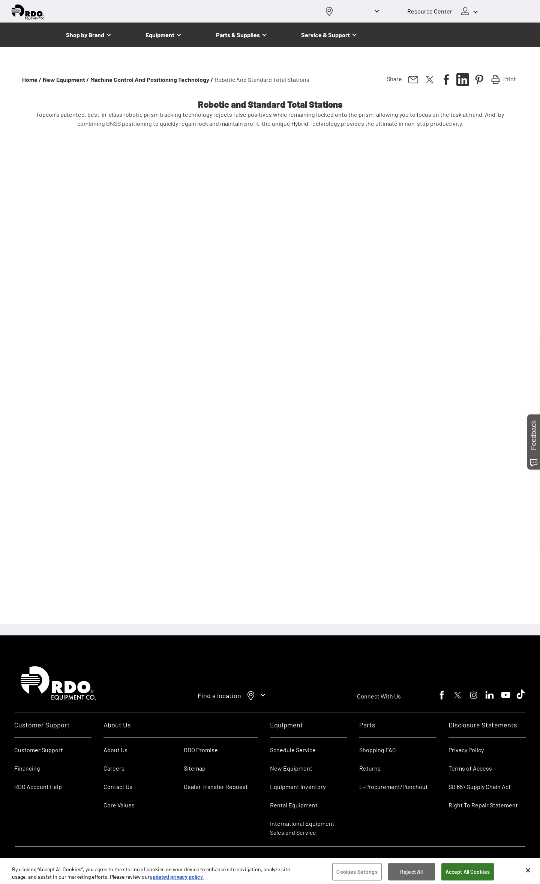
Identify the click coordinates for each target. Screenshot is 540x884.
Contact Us (118, 786)
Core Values (119, 805)
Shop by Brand (85, 34)
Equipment (160, 34)
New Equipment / (66, 79)
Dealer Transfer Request (216, 786)
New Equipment (291, 768)
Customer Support (38, 749)
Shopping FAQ (377, 749)
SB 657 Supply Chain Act (479, 786)
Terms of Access (470, 768)
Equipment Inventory (298, 786)
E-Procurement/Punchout (393, 786)
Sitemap (195, 768)
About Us (116, 749)
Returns (370, 768)
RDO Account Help (38, 786)
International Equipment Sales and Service (302, 828)
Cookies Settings (356, 875)
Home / (32, 79)
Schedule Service (293, 749)
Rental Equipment (294, 805)
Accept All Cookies (468, 875)
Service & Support (325, 34)
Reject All (411, 875)
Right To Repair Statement (483, 805)
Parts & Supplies (238, 34)
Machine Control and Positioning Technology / (151, 79)
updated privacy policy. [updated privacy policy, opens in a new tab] (177, 879)
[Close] (528, 873)
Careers (114, 768)
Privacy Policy (466, 749)
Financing (27, 768)
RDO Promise (201, 749)
